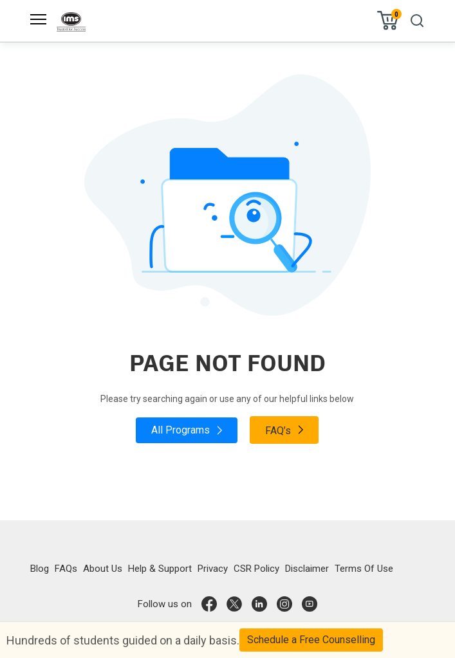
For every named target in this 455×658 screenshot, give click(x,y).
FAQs (66, 568)
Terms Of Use (364, 568)
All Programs (186, 430)
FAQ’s (284, 430)
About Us (102, 568)
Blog (39, 568)
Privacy (213, 568)
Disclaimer (307, 568)
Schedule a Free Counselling (311, 640)
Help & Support (160, 568)
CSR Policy (256, 568)
